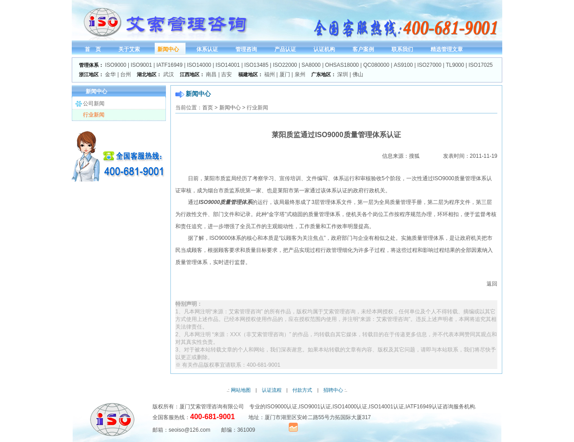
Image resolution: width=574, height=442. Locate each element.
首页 (207, 107)
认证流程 (272, 390)
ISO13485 (256, 65)
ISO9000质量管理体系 (225, 202)
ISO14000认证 (349, 406)
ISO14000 (199, 65)
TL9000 (455, 65)
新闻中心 (230, 107)
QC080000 (376, 65)
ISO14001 (228, 65)
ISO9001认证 (315, 406)
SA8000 (311, 65)
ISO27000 (429, 65)
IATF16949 (170, 65)
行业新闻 (93, 115)
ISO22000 (285, 65)
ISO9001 (141, 65)
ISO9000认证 (281, 406)
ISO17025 (481, 65)
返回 (492, 284)
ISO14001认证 (386, 406)
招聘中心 (333, 390)
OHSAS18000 (342, 65)
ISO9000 (115, 65)
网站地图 (241, 390)
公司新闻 (93, 103)
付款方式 (302, 390)
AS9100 (403, 65)
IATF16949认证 (423, 406)
